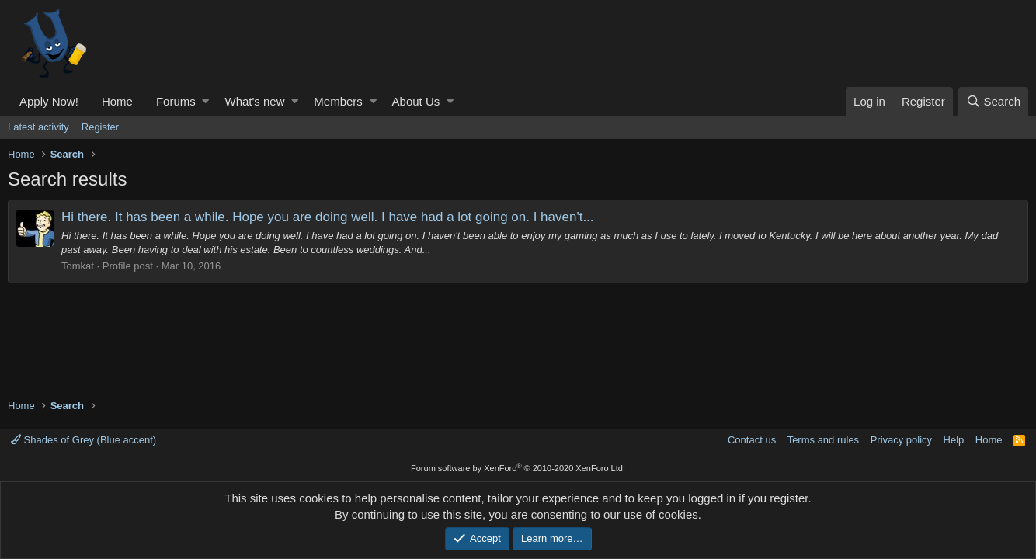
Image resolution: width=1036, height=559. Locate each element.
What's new (254, 101)
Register (100, 127)
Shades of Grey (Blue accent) (83, 440)
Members (338, 101)
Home (117, 101)
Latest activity (38, 127)
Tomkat (77, 266)
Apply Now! (48, 101)
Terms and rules (823, 440)
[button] (205, 101)
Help (954, 440)
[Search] (993, 101)
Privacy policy (901, 440)
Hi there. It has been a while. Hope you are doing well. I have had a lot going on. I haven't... (327, 217)
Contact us (752, 440)
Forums (176, 101)
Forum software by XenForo (518, 468)
